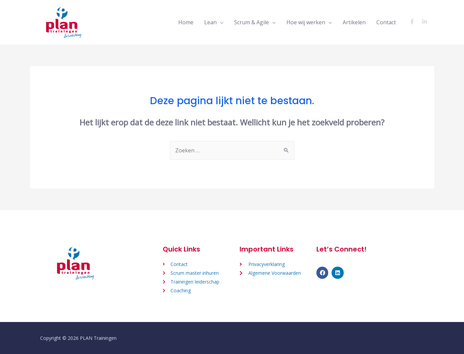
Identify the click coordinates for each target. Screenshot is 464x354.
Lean (210, 22)
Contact (386, 22)
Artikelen (354, 22)
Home (185, 22)
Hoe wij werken (305, 22)
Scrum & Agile (251, 22)
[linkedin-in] (425, 21)
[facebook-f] (415, 21)
